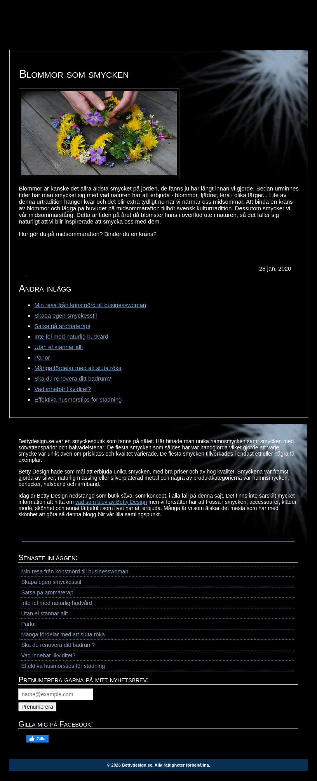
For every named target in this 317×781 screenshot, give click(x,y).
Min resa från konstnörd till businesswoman (90, 305)
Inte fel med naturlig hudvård (71, 336)
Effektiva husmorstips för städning (78, 399)
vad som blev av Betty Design (111, 502)
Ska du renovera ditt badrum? (72, 378)
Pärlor (42, 357)
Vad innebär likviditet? (62, 389)
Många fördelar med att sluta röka (77, 368)
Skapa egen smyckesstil (65, 315)
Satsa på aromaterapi (62, 326)
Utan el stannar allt (58, 347)
